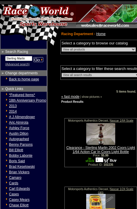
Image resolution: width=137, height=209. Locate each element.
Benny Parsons (21, 145)
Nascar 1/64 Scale (122, 120)
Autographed (19, 139)
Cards (13, 183)
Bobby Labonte (21, 156)
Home (101, 34)
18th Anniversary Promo (27, 100)
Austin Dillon (18, 133)
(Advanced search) (17, 64)
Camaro (15, 178)
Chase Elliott (18, 205)
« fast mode (70, 97)
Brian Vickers (19, 172)
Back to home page (24, 79)
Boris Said (17, 161)
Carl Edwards (19, 189)
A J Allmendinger (22, 117)
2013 (13, 106)
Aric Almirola (18, 122)
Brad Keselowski (22, 167)
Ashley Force (19, 128)
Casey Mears (19, 200)
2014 (13, 111)
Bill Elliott (16, 150)
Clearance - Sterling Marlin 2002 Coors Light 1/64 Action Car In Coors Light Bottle (100, 150)
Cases (14, 194)
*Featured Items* (22, 95)
